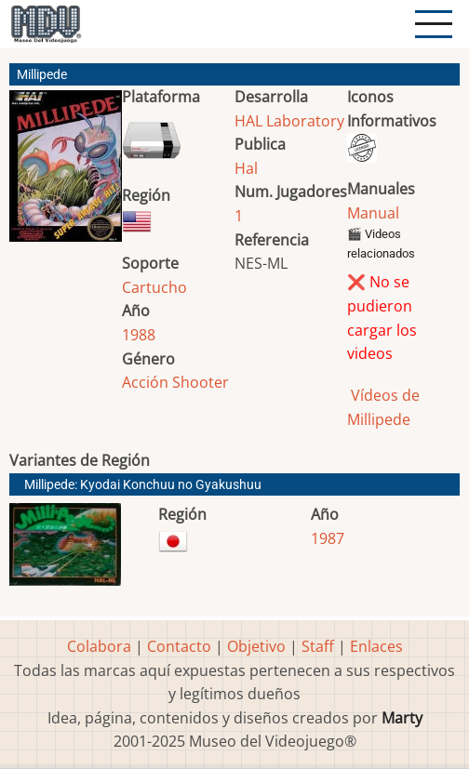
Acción (145, 382)
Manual (373, 213)
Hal (246, 168)
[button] (65, 173)
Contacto (179, 646)
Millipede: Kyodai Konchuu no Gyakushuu (142, 485)
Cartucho (154, 287)
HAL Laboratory (289, 121)
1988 (138, 335)
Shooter (200, 382)
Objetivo (256, 646)
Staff (318, 646)
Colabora (99, 646)
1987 (327, 538)
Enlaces (376, 646)
